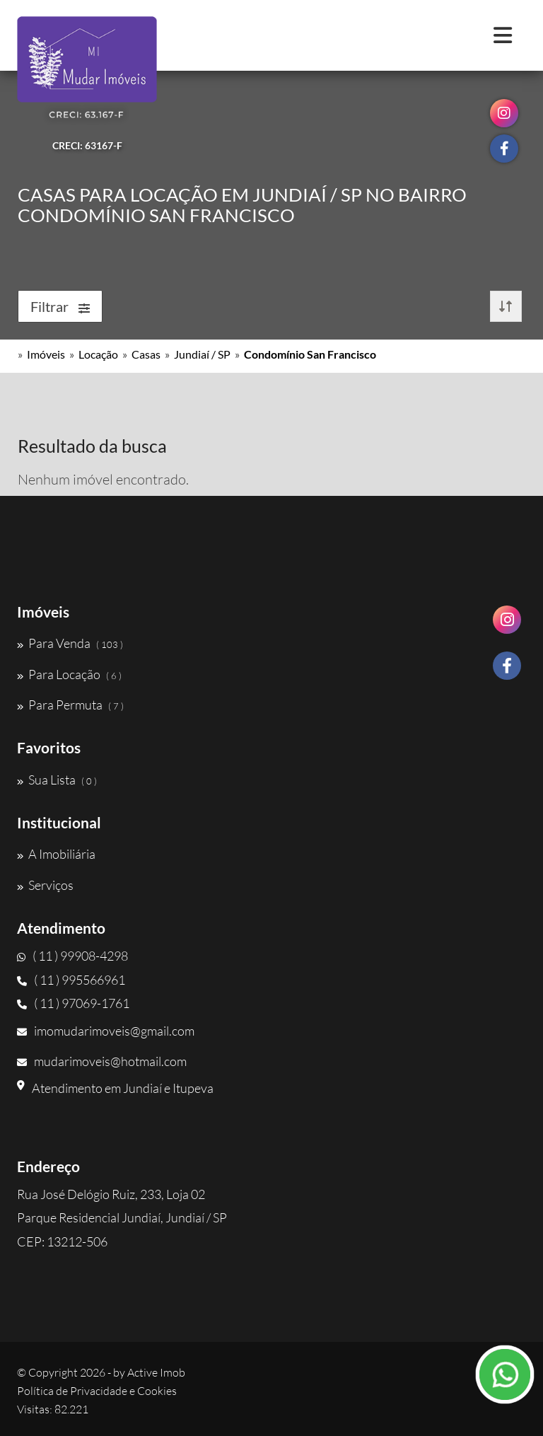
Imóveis (46, 354)
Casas (146, 354)
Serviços (45, 885)
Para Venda (70, 643)
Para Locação (69, 674)
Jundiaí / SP (202, 354)
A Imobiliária (56, 854)
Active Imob (156, 1372)
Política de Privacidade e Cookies (97, 1391)
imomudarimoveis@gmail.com (105, 1030)
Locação (98, 354)
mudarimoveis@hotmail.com (102, 1061)
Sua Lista (57, 779)
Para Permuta (70, 704)
